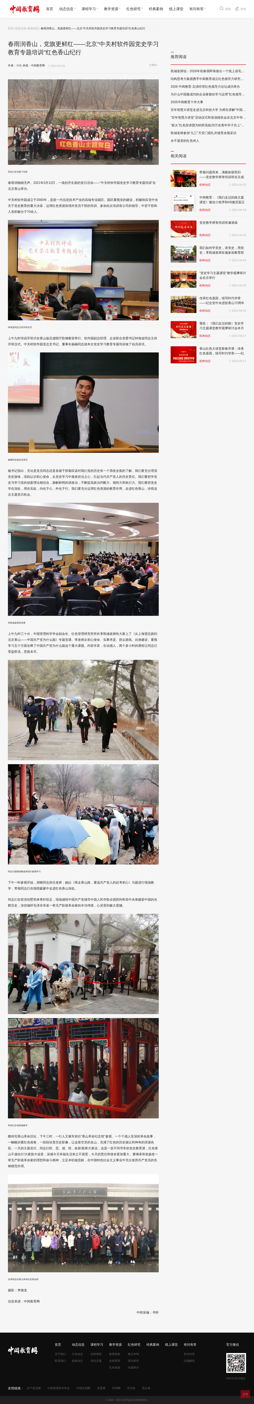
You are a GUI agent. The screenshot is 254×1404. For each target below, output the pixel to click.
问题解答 (189, 1360)
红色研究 (133, 9)
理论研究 (133, 1360)
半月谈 (131, 1388)
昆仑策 (146, 1388)
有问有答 (196, 9)
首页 (49, 9)
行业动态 (77, 1354)
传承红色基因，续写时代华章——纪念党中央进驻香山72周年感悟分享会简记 (221, 303)
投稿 (240, 8)
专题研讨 (133, 1367)
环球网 (116, 1388)
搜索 (225, 8)
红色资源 (114, 1367)
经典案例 (156, 9)
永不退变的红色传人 (185, 140)
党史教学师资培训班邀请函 (218, 222)
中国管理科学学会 (58, 1388)
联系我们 (60, 1360)
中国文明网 (83, 1388)
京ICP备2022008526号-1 (135, 1400)
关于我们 (60, 1354)
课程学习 (89, 9)
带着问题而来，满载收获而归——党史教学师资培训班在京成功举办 (221, 177)
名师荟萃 (114, 1360)
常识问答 (189, 1354)
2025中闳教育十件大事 (187, 102)
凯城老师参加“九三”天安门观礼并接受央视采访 (203, 133)
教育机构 (114, 1354)
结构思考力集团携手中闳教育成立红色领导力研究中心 (209, 79)
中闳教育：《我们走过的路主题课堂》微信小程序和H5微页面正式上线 (222, 202)
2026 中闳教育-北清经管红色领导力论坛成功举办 (205, 86)
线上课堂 (176, 9)
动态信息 (66, 9)
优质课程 (96, 1354)
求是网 (101, 1388)
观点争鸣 (133, 1354)
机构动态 (33, 28)
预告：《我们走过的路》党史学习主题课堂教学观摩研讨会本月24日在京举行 (221, 328)
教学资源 (111, 9)
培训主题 (96, 1360)
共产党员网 (34, 1388)
